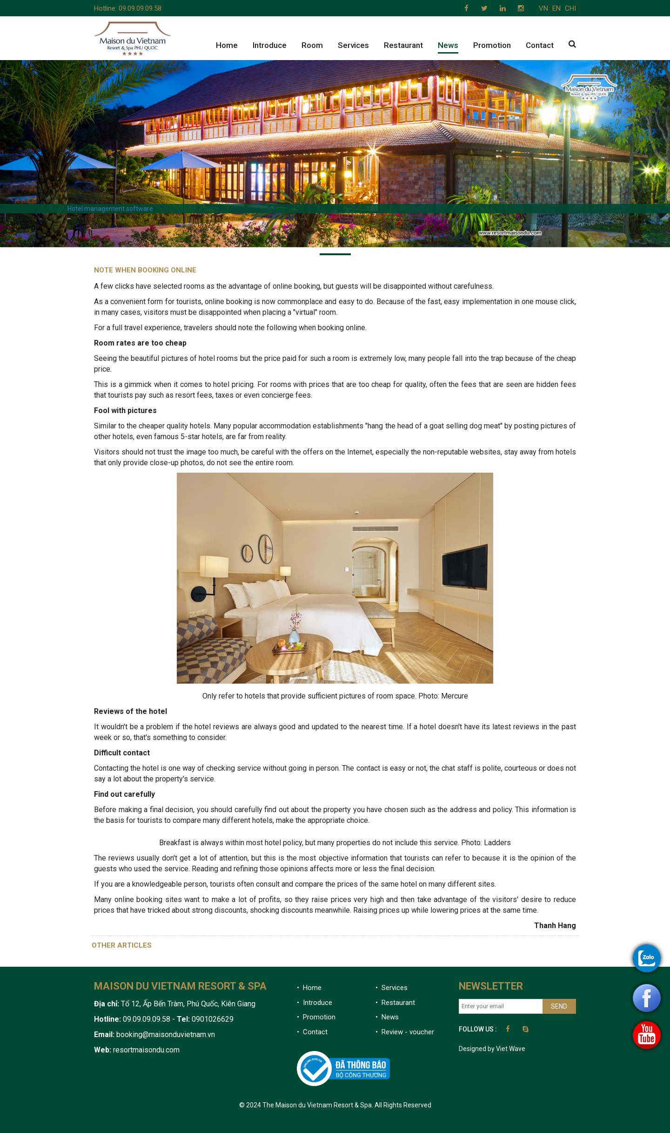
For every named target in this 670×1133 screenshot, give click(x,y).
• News (387, 1017)
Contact (540, 45)
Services (353, 45)
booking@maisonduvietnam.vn (165, 1034)
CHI (570, 8)
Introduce (270, 45)
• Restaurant (395, 1002)
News (448, 45)
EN (556, 8)
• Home (309, 988)
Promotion (492, 45)
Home (227, 45)
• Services (391, 988)
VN (543, 8)
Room (312, 45)
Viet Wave (510, 1048)
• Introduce (314, 1002)
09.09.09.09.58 (140, 8)
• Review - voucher (404, 1032)
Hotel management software (110, 208)
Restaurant (403, 45)
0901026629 (212, 1019)
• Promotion (316, 1017)
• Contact (312, 1032)
